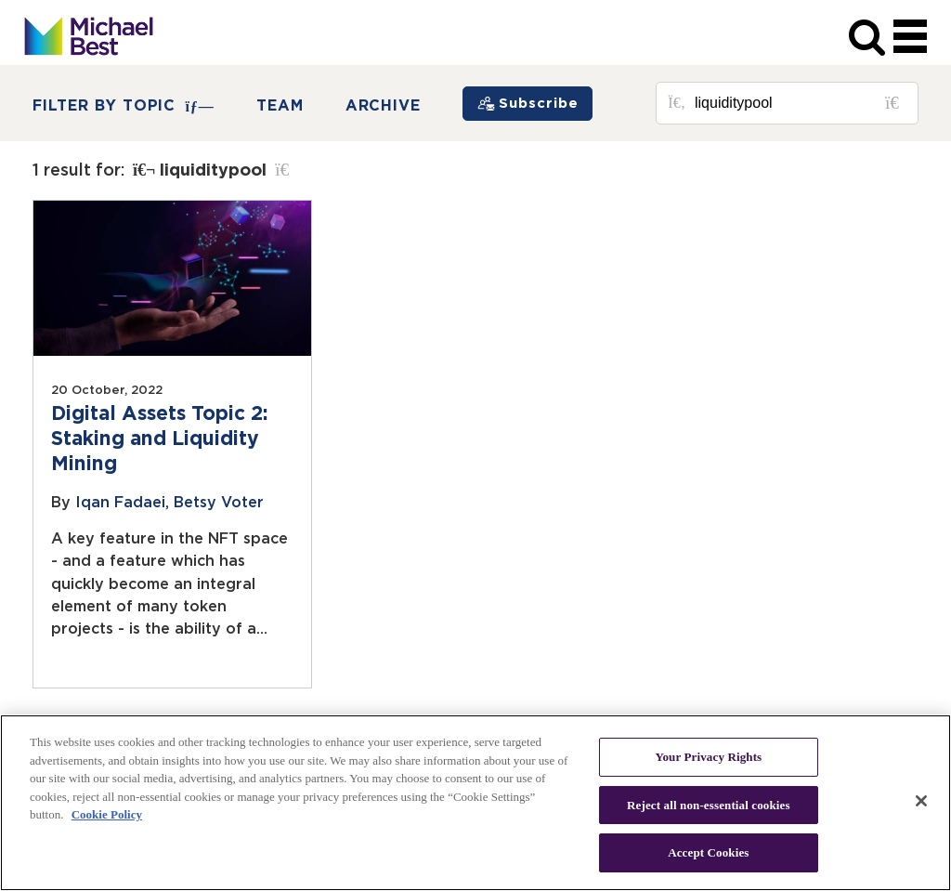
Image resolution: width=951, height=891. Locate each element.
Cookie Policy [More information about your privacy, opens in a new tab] (107, 814)
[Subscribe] (527, 103)
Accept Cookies (708, 852)
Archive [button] (383, 105)
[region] (475, 802)
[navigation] (910, 38)
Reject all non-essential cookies (708, 805)
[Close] (921, 800)
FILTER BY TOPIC (124, 106)
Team (280, 105)
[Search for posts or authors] (799, 103)
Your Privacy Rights (708, 757)
